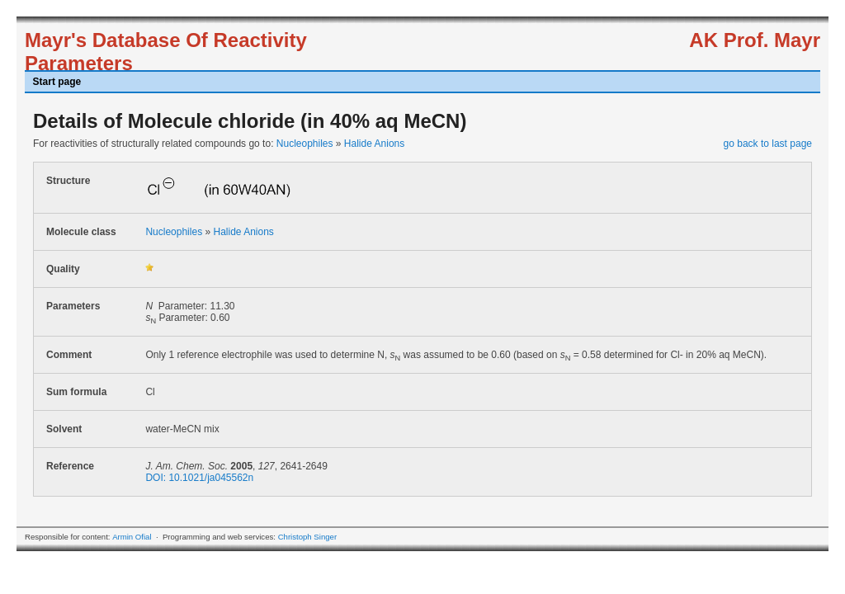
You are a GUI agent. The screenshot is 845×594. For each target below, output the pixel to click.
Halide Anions (374, 143)
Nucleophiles (304, 143)
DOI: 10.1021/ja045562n (199, 477)
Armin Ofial (131, 536)
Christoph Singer (307, 536)
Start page (57, 81)
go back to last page (768, 143)
